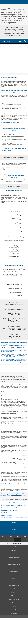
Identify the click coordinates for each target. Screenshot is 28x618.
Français (24, 536)
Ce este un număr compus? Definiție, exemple (13, 505)
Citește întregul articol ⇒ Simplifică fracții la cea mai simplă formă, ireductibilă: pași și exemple (13, 494)
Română (17, 539)
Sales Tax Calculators (14, 599)
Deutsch (3, 536)
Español (17, 536)
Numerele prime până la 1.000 (9, 507)
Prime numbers (14, 546)
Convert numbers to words (14, 564)
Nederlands (10, 539)
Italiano (3, 539)
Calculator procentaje (14, 571)
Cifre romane (14, 550)
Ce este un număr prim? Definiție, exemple (12, 502)
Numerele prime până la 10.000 (9, 510)
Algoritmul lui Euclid (6, 515)
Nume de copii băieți (14, 609)
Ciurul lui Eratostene (6, 512)
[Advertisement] (14, 59)
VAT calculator (14, 595)
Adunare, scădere (14, 567)
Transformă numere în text (14, 560)
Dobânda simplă (14, 602)
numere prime (6, 2)
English (10, 536)
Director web (14, 613)
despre (14, 522)
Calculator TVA (14, 592)
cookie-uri (14, 532)
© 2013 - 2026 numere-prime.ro (14, 543)
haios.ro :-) (14, 606)
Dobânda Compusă (14, 588)
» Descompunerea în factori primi (10, 122)
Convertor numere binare (14, 581)
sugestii (14, 525)
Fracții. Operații (14, 553)
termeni (14, 529)
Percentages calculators (14, 574)
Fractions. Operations (14, 557)
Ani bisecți (14, 578)
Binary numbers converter (14, 585)
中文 (24, 539)
